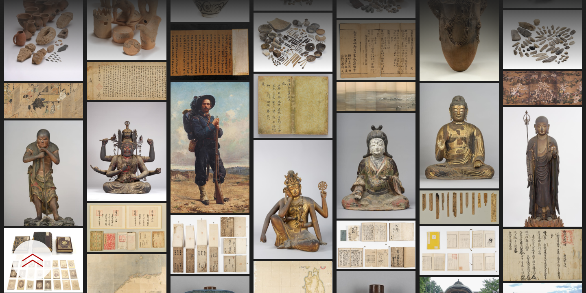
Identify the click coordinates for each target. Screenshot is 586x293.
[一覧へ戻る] (572, 9)
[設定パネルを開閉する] (32, 260)
